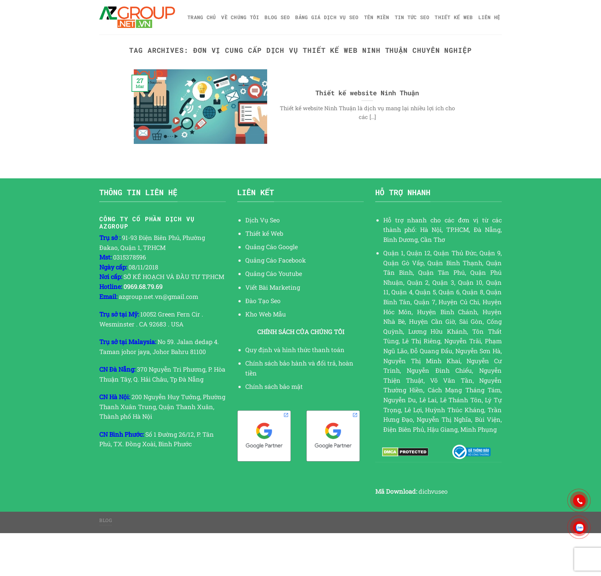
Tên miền (376, 17)
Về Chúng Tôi (240, 17)
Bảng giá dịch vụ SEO (326, 17)
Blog (105, 520)
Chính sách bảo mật (274, 386)
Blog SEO (277, 17)
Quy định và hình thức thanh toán (295, 350)
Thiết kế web (454, 17)
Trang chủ (201, 17)
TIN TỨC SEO (412, 17)
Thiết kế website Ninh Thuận (367, 93)
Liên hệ (489, 17)
